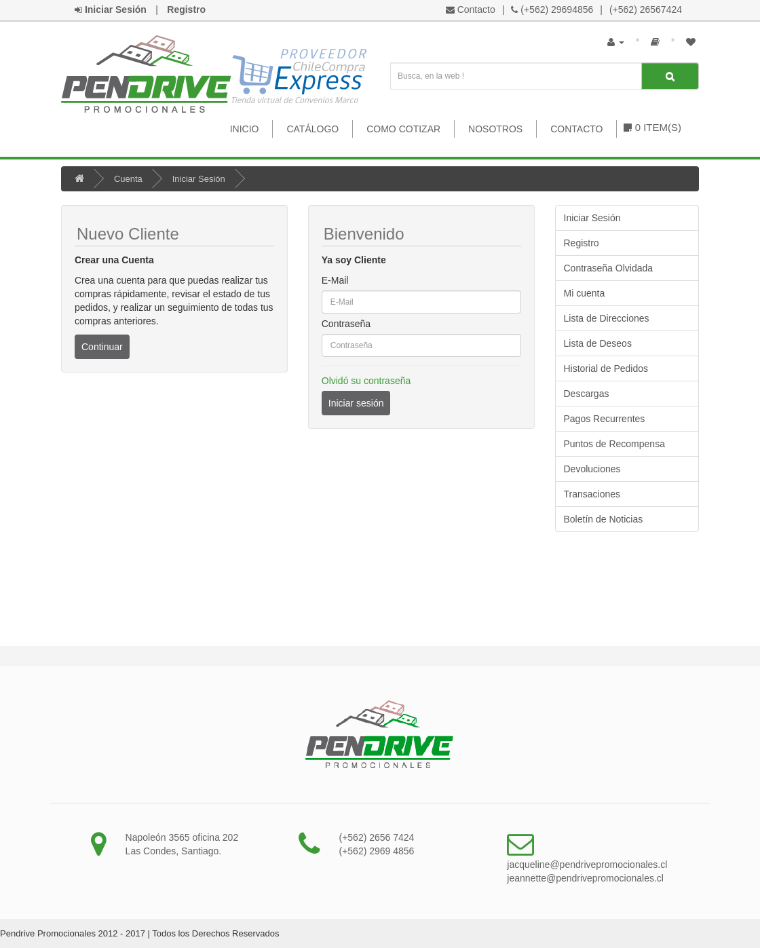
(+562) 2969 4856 (376, 851)
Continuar (102, 346)
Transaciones (592, 494)
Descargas (586, 393)
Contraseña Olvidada (608, 268)
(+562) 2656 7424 (376, 837)
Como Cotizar (403, 129)
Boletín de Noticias (603, 519)
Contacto (476, 9)
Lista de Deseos (598, 343)
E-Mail (335, 280)
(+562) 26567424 (645, 9)
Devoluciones (592, 468)
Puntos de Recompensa (614, 443)
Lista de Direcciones (606, 318)
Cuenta (128, 179)
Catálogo (312, 129)
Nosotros (495, 129)
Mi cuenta (584, 293)
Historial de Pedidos (606, 368)
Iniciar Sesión (198, 179)
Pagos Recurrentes (604, 418)
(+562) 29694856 (556, 9)
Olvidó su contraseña (366, 380)
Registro (581, 243)
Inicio (244, 129)
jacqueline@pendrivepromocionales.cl (587, 864)
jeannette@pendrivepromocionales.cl (585, 878)
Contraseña (346, 323)
